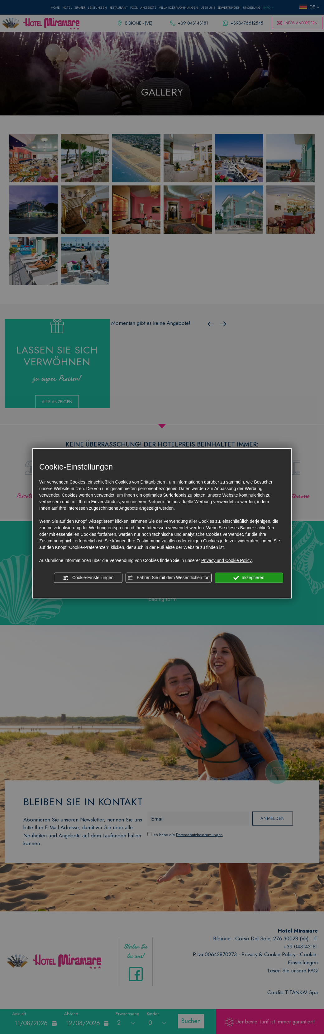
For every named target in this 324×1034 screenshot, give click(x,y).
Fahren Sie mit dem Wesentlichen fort (168, 578)
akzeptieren (248, 578)
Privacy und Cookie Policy (226, 560)
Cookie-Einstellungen (88, 578)
